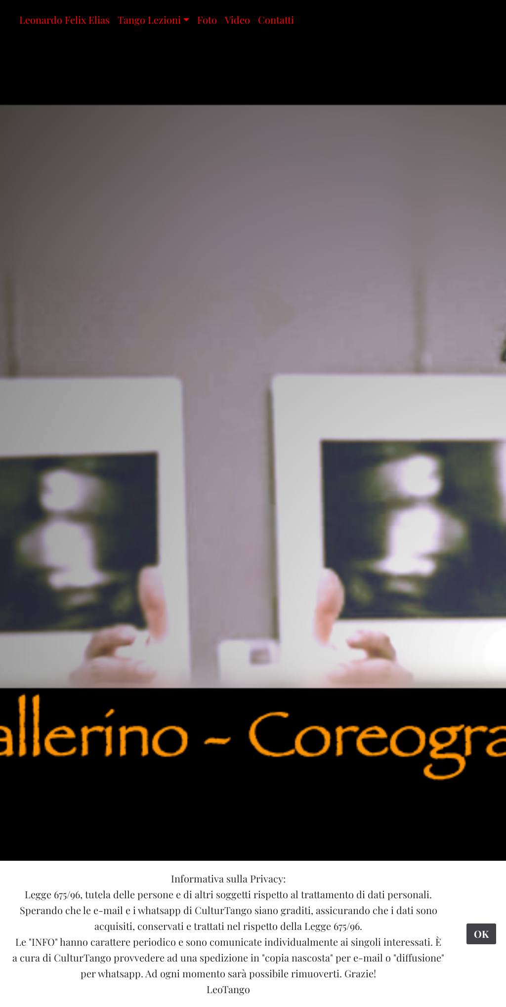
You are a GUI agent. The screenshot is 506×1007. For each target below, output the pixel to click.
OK (481, 933)
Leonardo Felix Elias (64, 19)
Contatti (276, 19)
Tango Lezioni (149, 19)
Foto (207, 19)
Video (237, 19)
